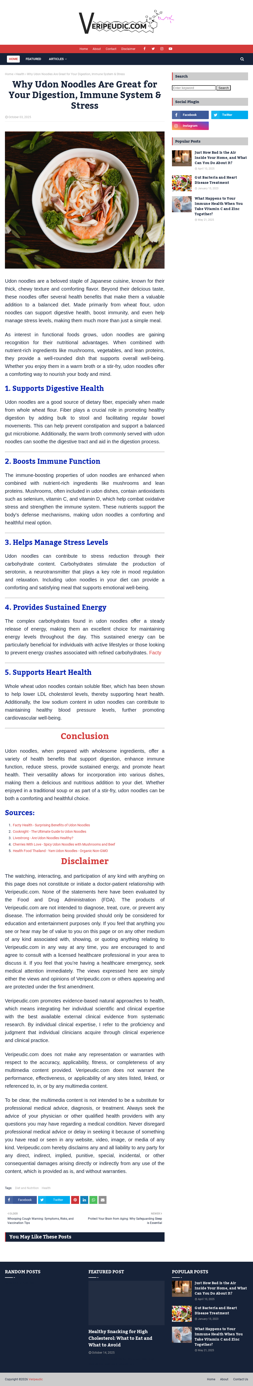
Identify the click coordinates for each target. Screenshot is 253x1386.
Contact (111, 49)
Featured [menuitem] (33, 59)
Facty (155, 652)
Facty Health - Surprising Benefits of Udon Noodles (51, 825)
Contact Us (240, 1379)
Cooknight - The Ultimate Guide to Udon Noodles (49, 831)
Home (84, 49)
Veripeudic (36, 1379)
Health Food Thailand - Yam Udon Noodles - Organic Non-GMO (60, 851)
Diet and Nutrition (27, 1188)
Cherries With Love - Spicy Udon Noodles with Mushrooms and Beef (64, 844)
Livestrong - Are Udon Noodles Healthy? (43, 838)
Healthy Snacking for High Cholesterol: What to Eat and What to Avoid (120, 1338)
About (97, 49)
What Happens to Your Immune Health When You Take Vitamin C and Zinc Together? (219, 206)
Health (20, 74)
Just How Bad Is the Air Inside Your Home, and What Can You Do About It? (221, 158)
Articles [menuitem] (56, 59)
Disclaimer (128, 49)
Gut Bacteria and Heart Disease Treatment (216, 180)
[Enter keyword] (194, 87)
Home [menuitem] (13, 59)
